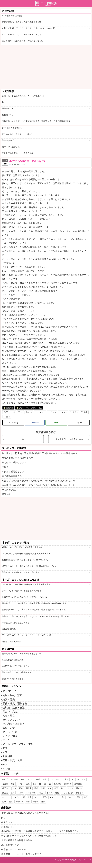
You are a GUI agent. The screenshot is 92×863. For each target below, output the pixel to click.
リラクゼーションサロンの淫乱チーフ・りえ (21, 34)
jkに (3, 102)
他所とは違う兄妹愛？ (12, 641)
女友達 (5, 793)
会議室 (5, 784)
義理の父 (57, 784)
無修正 (35, 802)
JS (78, 779)
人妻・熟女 (8, 715)
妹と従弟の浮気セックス (14, 462)
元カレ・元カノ (11, 711)
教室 (12, 784)
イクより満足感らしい (13, 471)
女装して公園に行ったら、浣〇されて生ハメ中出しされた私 (28, 28)
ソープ (37, 797)
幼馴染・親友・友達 (13, 707)
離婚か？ (6, 494)
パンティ (16, 797)
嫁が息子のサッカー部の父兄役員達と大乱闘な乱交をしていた (29, 566)
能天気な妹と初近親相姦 (13, 660)
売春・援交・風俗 (12, 760)
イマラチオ (30, 793)
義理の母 (67, 784)
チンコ (53, 412)
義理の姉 (78, 784)
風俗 (29, 797)
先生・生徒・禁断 (12, 695)
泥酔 (4, 748)
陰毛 (85, 797)
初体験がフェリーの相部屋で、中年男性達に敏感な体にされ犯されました (34, 603)
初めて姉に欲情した (11, 147)
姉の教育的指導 (9, 629)
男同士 (59, 779)
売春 (45, 797)
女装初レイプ (8, 115)
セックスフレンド (12, 719)
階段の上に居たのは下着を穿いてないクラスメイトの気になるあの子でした (35, 616)
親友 (12, 793)
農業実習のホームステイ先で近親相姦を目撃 (21, 22)
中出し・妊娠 (9, 732)
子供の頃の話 (8, 140)
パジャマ (41, 412)
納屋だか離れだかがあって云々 (15, 666)
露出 (45, 779)
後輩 (49, 788)
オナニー (7, 740)
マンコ (64, 412)
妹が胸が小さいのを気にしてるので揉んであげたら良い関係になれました (38, 485)
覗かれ (30, 779)
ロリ (51, 779)
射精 (57, 793)
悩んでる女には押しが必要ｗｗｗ (16, 672)
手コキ (49, 793)
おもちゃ (79, 793)
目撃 (43, 802)
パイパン (70, 797)
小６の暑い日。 (9, 490)
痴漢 (38, 779)
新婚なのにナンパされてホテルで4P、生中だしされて (26, 560)
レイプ (5, 779)
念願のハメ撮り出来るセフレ (15, 679)
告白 (8, 417)
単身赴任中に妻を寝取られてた (15, 623)
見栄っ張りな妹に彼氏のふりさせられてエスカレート (25, 96)
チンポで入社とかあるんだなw (69, 439)
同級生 (28, 788)
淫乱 (83, 779)
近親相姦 (9, 408)
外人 (4, 764)
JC (72, 779)
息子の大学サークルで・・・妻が (16, 134)
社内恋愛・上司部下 (13, 723)
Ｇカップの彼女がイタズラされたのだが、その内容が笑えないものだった (38, 480)
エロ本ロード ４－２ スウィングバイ (21, 854)
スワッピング (67, 793)
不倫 (21, 788)
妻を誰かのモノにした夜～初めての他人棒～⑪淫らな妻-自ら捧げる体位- (34, 610)
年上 (63, 788)
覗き (23, 779)
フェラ (20, 793)
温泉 (28, 784)
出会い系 (19, 802)
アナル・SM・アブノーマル (30, 408)
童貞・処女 (8, 727)
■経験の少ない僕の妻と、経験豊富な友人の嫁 (22, 547)
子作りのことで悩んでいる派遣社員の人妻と (21, 572)
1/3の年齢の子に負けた (12, 16)
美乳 (79, 797)
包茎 (11, 802)
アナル (75, 412)
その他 (6, 768)
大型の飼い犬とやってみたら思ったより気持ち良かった (29, 836)
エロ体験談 (72, 860)
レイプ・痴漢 (9, 736)
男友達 (79, 788)
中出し (41, 793)
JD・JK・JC (9, 691)
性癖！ (5, 467)
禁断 (28, 802)
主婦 (66, 779)
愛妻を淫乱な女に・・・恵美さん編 (17, 153)
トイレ (20, 784)
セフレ (70, 788)
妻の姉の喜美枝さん (12, 476)
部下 (56, 788)
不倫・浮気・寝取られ (14, 703)
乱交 (4, 752)
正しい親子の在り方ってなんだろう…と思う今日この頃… (27, 635)
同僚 (36, 788)
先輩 (43, 788)
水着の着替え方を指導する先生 (17, 458)
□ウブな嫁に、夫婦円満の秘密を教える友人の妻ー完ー (26, 554)
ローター (6, 797)
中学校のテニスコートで (13, 849)
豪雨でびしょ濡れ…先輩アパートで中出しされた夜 (24, 597)
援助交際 (14, 779)
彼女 (14, 788)
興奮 (85, 412)
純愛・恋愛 (8, 699)
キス (30, 412)
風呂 (34, 784)
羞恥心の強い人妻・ (11, 845)
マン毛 (61, 797)
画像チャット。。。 (11, 108)
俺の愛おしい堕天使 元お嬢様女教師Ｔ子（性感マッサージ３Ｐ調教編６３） (36, 121)
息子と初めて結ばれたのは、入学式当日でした (22, 41)
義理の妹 (6, 788)
